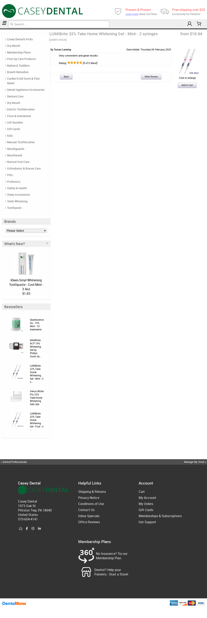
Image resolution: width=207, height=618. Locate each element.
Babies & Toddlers (18, 65)
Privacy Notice (88, 497)
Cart (142, 491)
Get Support (147, 522)
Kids (10, 136)
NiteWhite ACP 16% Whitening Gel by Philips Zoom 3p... (35, 348)
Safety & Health (17, 188)
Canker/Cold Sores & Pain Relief (23, 81)
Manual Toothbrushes (21, 142)
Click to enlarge (187, 76)
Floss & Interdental (19, 116)
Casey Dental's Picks (20, 39)
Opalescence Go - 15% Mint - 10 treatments (37, 324)
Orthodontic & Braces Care (24, 168)
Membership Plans (19, 52)
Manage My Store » (195, 462)
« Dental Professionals (14, 462)
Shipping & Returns (92, 491)
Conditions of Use (91, 504)
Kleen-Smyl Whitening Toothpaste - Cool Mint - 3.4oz (26, 284)
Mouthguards (15, 149)
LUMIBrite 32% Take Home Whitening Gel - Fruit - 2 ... (36, 421)
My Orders (146, 504)
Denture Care (15, 96)
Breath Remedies (18, 72)
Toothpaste (14, 208)
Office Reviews (89, 522)
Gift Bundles (15, 122)
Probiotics (13, 182)
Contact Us (86, 510)
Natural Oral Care (18, 162)
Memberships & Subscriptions (160, 516)
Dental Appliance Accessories (25, 90)
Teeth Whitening (17, 201)
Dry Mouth (13, 46)
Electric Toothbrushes (21, 109)
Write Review (151, 76)
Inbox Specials (88, 516)
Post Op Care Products (21, 59)
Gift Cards (13, 129)
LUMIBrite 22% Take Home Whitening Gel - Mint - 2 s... (36, 373)
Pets (10, 175)
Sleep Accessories (18, 194)
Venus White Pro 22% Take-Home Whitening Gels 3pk (37, 398)
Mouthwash (14, 155)
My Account (147, 497)
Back (66, 76)
